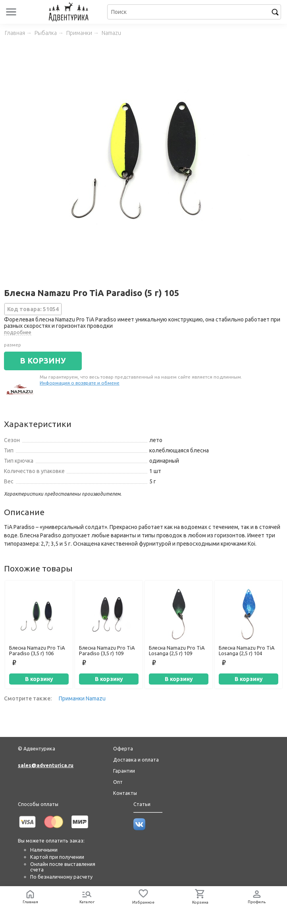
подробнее (17, 332)
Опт (118, 782)
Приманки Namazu (82, 698)
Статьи (141, 804)
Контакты (125, 793)
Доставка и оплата (136, 759)
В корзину (39, 679)
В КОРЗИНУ (43, 360)
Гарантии (124, 770)
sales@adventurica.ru (45, 765)
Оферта (123, 748)
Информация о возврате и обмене (79, 382)
